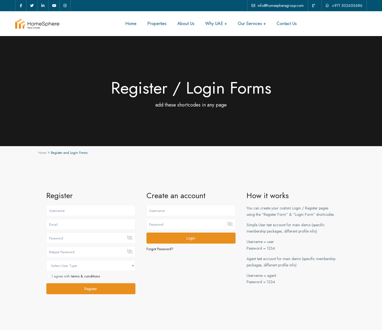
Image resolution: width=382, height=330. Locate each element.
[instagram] (65, 5)
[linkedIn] (43, 5)
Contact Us (287, 23)
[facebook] (20, 5)
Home (131, 23)
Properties (157, 23)
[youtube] (54, 5)
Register (90, 288)
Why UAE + (216, 23)
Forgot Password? (159, 249)
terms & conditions (85, 276)
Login (190, 238)
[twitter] (32, 5)
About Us (185, 23)
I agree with (76, 276)
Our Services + (252, 23)
